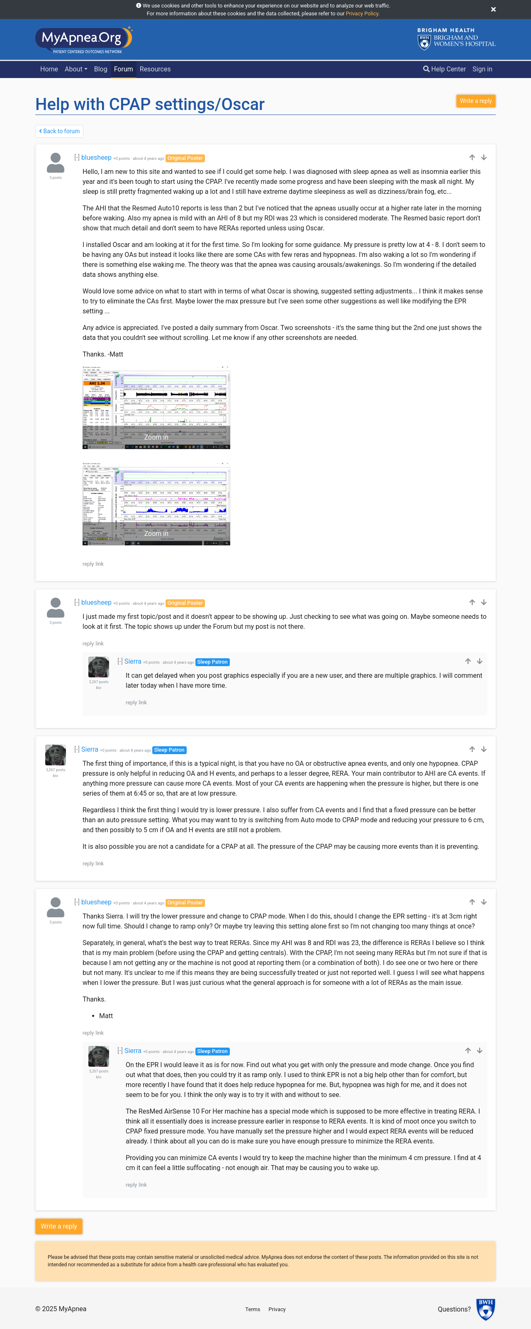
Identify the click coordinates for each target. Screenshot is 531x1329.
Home (49, 69)
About (74, 69)
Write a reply (59, 1226)
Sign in (482, 69)
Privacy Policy (362, 13)
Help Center (444, 69)
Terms (252, 1309)
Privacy (276, 1309)
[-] (77, 157)
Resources (155, 69)
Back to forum (59, 131)
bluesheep (96, 157)
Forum (123, 69)
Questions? (454, 1310)
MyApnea (72, 1309)
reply (88, 564)
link (99, 564)
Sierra (132, 661)
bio (98, 688)
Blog (100, 69)
